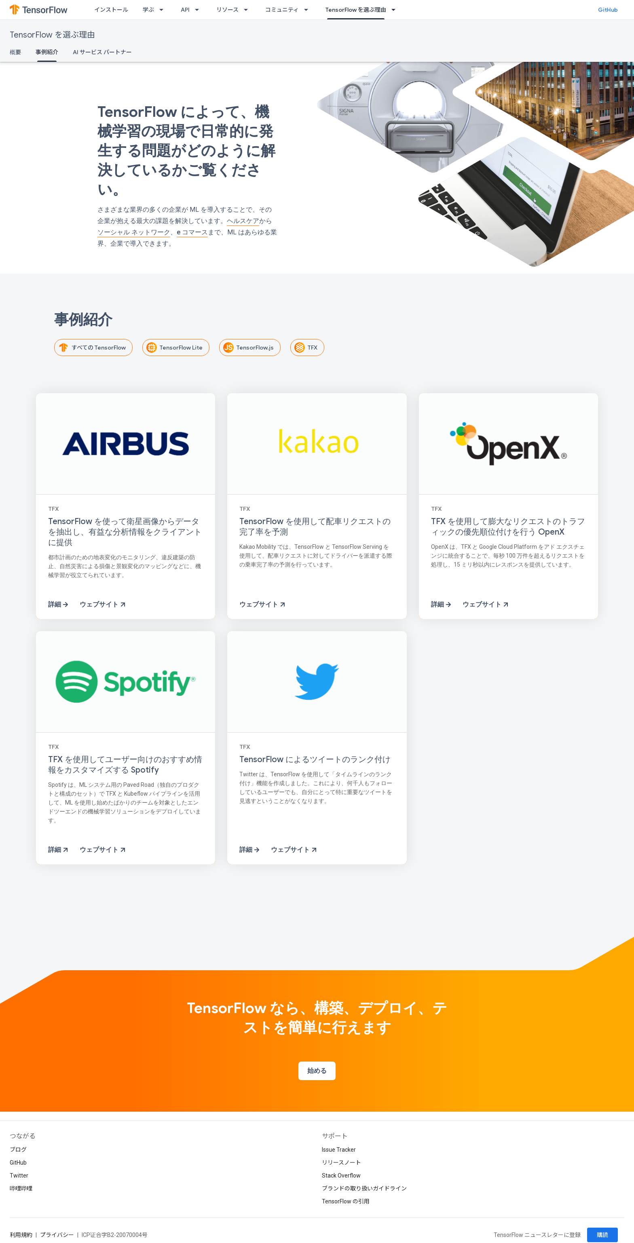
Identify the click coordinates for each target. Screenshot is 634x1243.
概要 (15, 52)
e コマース (192, 232)
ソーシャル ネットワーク (133, 232)
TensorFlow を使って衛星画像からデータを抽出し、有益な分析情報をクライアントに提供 (125, 532)
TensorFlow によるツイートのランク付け (315, 759)
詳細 (59, 604)
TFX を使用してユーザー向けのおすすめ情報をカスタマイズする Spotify (125, 764)
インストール (111, 9)
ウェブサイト (103, 604)
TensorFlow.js (247, 347)
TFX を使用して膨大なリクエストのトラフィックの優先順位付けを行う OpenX (508, 526)
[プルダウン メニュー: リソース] (248, 9)
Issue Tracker (339, 1149)
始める (317, 1071)
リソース (227, 9)
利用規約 (21, 1235)
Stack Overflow (341, 1175)
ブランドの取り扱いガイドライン (364, 1188)
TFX (304, 347)
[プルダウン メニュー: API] (199, 9)
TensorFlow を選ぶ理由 (52, 35)
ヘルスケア (243, 221)
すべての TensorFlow (90, 347)
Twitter (19, 1175)
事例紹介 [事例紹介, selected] (47, 52)
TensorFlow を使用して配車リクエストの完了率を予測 (315, 526)
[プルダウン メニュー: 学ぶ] (163, 9)
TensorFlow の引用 (346, 1201)
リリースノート (341, 1162)
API (185, 9)
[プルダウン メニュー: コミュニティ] (308, 9)
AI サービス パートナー (102, 52)
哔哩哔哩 (21, 1188)
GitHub (608, 9)
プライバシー (57, 1235)
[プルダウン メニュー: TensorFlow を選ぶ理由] (396, 9)
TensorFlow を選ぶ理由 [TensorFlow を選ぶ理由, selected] (355, 9)
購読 (602, 1235)
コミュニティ (282, 9)
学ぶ (148, 9)
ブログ (18, 1149)
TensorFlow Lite (173, 347)
